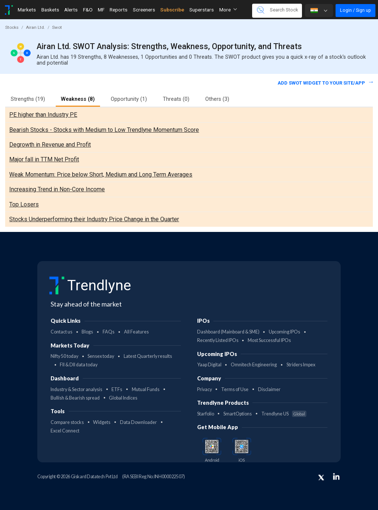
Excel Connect (65, 431)
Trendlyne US (283, 414)
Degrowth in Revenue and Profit (50, 144)
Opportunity (129, 99)
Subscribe (172, 10)
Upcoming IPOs (284, 332)
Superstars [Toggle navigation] (201, 10)
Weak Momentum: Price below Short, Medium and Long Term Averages (100, 174)
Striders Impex (300, 364)
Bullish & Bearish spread (75, 398)
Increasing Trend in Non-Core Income (57, 189)
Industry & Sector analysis (76, 389)
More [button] (228, 10)
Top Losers (24, 204)
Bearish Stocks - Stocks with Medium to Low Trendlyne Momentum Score (104, 129)
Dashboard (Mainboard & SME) (228, 332)
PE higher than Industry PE (43, 114)
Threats (176, 99)
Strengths (28, 99)
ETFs (116, 389)
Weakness (78, 99)
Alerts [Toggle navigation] (71, 10)
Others (217, 99)
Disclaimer (269, 389)
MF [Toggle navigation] (101, 10)
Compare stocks (67, 422)
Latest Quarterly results (148, 356)
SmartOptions (237, 414)
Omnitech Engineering (254, 364)
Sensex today (100, 356)
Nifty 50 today (64, 356)
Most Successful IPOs (269, 340)
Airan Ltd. (35, 27)
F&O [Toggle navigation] (88, 10)
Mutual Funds (145, 389)
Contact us (61, 332)
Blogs (87, 332)
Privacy (204, 389)
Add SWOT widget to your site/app (322, 83)
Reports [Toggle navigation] (118, 10)
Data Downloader (138, 422)
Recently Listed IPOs (217, 340)
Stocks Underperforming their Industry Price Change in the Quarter (94, 219)
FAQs (108, 332)
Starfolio (205, 414)
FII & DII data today (78, 364)
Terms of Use (234, 389)
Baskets (50, 10)
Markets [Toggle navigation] (27, 10)
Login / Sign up (355, 10)
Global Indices (123, 398)
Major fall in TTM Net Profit (44, 159)
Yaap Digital (209, 364)
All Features (136, 332)
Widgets (101, 422)
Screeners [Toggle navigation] (144, 10)
